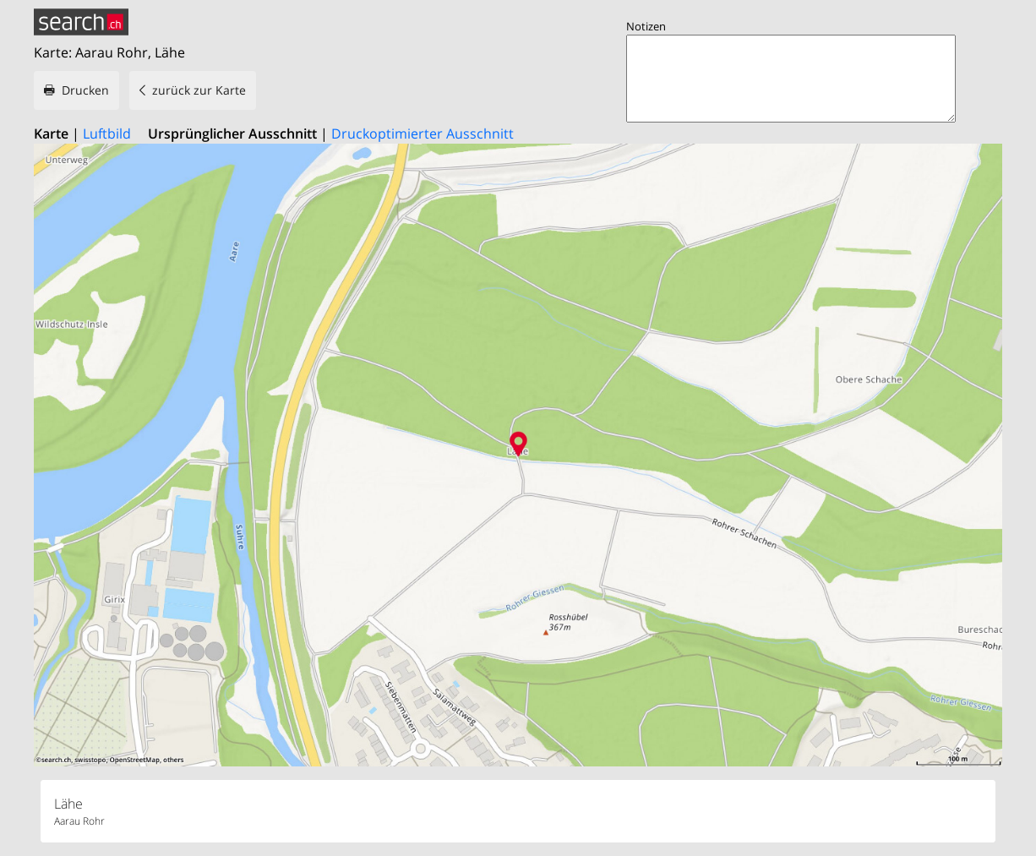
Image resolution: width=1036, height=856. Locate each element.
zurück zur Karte (199, 90)
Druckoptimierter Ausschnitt (422, 133)
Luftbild (107, 133)
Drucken (85, 90)
